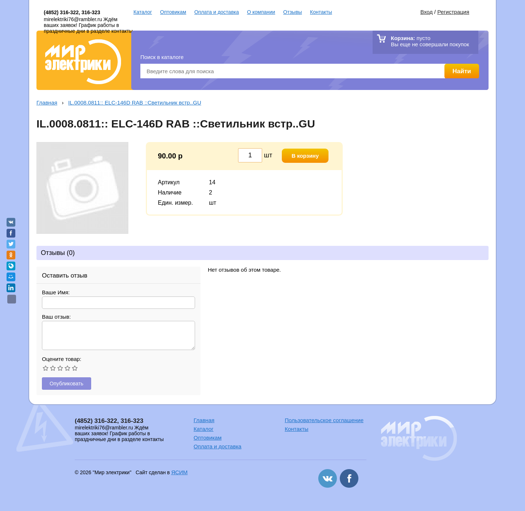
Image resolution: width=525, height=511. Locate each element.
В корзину (305, 156)
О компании (261, 12)
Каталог (142, 12)
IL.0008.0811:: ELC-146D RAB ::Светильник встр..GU (134, 102)
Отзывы (292, 12)
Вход (426, 12)
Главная (46, 102)
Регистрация (453, 12)
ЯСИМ (179, 472)
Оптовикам (173, 12)
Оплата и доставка (216, 12)
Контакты (321, 12)
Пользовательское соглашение (324, 420)
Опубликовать (67, 384)
